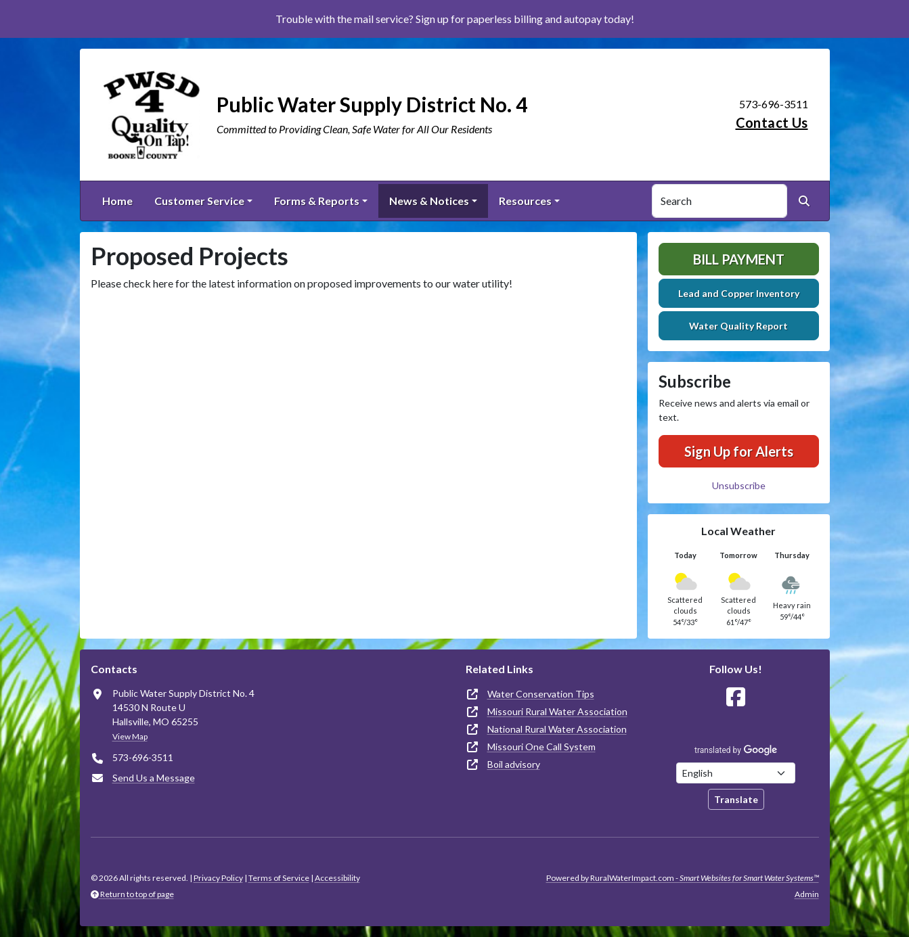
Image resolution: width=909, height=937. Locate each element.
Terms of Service (278, 878)
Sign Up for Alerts (738, 451)
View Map (130, 736)
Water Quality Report (738, 326)
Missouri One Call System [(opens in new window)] (541, 746)
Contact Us (772, 122)
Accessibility (337, 878)
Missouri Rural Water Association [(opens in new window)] (557, 711)
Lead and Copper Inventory (738, 293)
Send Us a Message (153, 777)
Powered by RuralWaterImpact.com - (682, 878)
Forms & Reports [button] (316, 200)
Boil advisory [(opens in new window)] (513, 764)
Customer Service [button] (199, 200)
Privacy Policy (218, 878)
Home (117, 200)
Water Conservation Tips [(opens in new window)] (540, 694)
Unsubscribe (739, 485)
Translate (736, 799)
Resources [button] (525, 200)
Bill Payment (738, 259)
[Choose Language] (735, 772)
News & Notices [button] (429, 200)
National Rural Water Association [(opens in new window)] (557, 729)
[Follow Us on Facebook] (735, 697)
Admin (807, 894)
